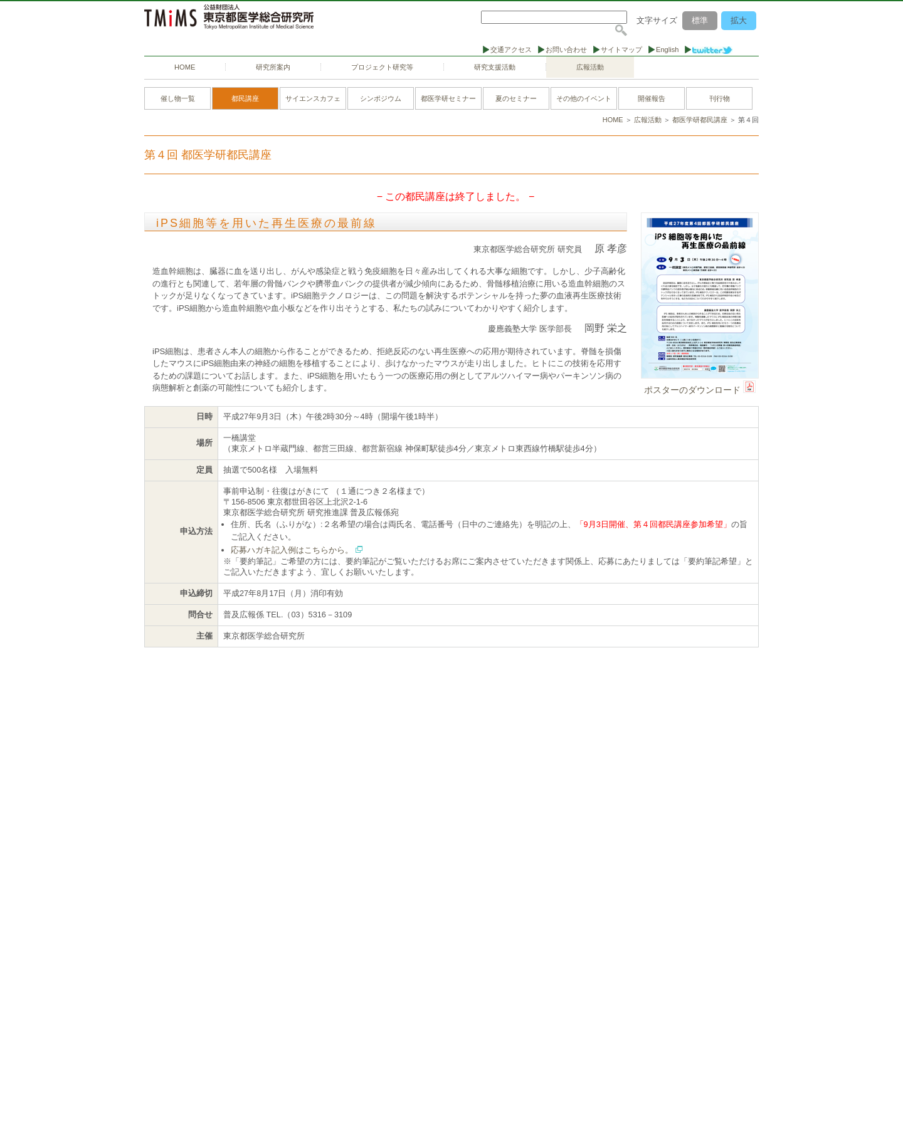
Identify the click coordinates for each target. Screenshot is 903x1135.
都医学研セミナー (448, 98)
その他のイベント (583, 98)
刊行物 (719, 98)
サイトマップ (621, 49)
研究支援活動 (494, 67)
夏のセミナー (516, 98)
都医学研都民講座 (699, 119)
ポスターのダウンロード (692, 390)
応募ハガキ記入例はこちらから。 (292, 550)
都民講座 (245, 98)
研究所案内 (273, 67)
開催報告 (651, 98)
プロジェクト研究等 (382, 67)
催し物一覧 (178, 98)
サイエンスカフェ (313, 98)
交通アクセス (511, 49)
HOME (184, 67)
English (667, 49)
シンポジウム (380, 98)
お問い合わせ (566, 49)
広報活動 (590, 67)
